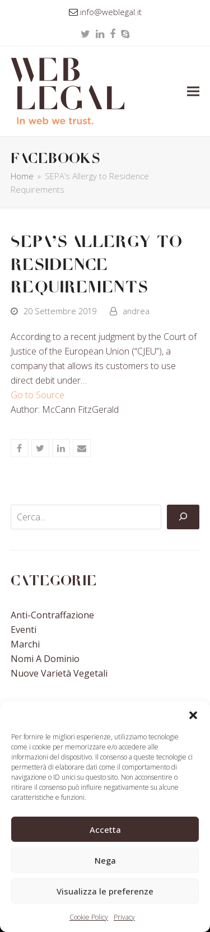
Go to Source (37, 395)
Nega (105, 860)
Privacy (124, 917)
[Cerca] (183, 517)
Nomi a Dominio (45, 659)
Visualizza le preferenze (105, 891)
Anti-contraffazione (52, 615)
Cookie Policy (88, 917)
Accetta (105, 829)
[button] (193, 715)
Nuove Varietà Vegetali (59, 673)
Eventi (23, 629)
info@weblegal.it (111, 11)
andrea (136, 310)
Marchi (25, 644)
